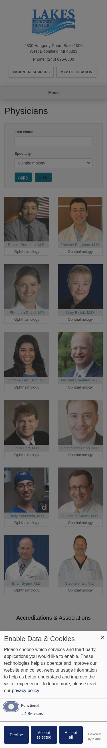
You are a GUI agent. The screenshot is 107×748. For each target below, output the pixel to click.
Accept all (71, 734)
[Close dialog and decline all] (102, 634)
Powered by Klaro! (94, 736)
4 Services (32, 713)
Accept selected (44, 734)
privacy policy (25, 690)
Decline (16, 735)
